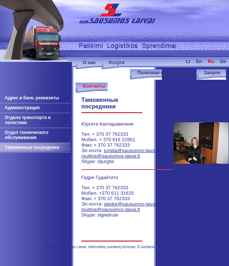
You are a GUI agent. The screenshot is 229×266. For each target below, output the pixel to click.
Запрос (212, 72)
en (199, 61)
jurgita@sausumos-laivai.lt (132, 150)
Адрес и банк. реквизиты (32, 97)
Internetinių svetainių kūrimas (112, 247)
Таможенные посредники (32, 147)
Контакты (94, 86)
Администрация (22, 107)
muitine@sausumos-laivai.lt (110, 156)
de (223, 61)
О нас (89, 62)
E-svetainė (146, 247)
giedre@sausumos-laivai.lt (132, 204)
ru (211, 61)
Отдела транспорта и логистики (28, 120)
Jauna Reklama (171, 247)
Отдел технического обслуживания (26, 135)
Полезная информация (164, 72)
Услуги (116, 62)
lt (188, 61)
